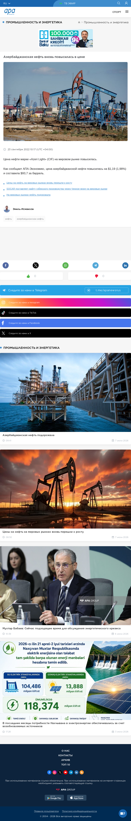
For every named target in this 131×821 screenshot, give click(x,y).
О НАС (66, 750)
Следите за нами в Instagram (21, 302)
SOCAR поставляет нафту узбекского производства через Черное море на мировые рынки (56, 188)
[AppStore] (76, 798)
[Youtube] (65, 772)
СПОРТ (116, 12)
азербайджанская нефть (30, 219)
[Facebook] (49, 772)
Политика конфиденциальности (79, 811)
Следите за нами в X (16, 333)
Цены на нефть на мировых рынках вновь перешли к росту (39, 182)
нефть (8, 219)
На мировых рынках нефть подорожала (28, 194)
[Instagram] (55, 772)
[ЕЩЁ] (126, 12)
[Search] (119, 3)
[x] (60, 772)
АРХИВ (65, 759)
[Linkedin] (76, 772)
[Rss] (82, 772)
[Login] (126, 3)
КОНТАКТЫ (65, 755)
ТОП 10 (65, 764)
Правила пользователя (46, 811)
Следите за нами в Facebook (21, 323)
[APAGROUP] (65, 790)
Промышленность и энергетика (106, 22)
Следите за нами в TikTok (19, 313)
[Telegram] (71, 772)
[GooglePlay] (54, 798)
